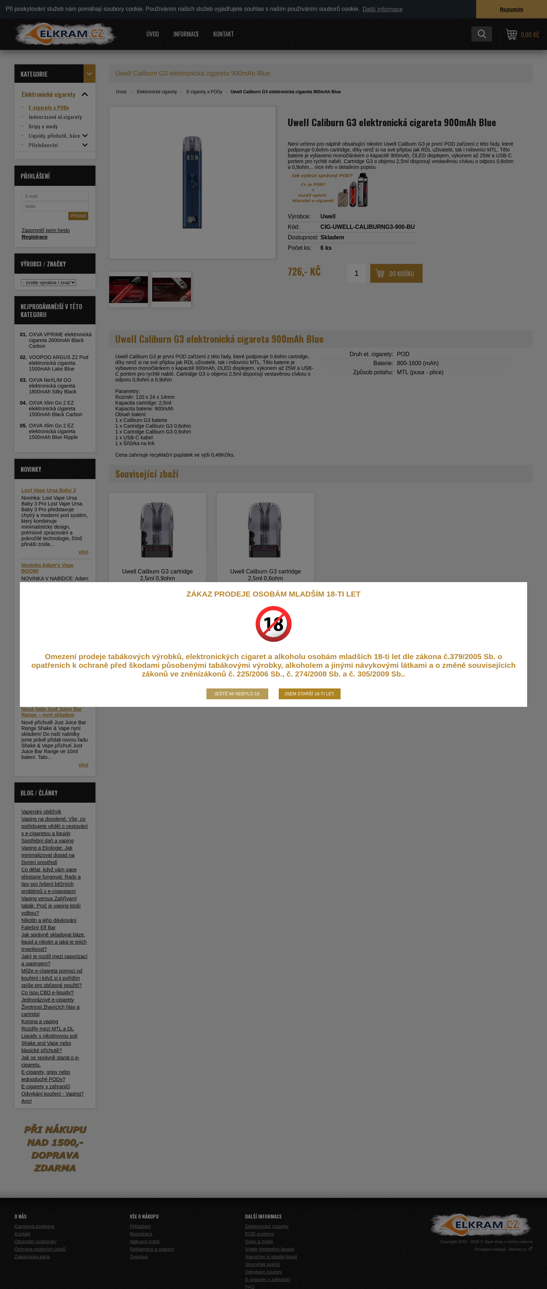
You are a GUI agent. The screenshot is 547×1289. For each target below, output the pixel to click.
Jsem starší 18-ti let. (310, 693)
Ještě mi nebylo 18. (237, 693)
